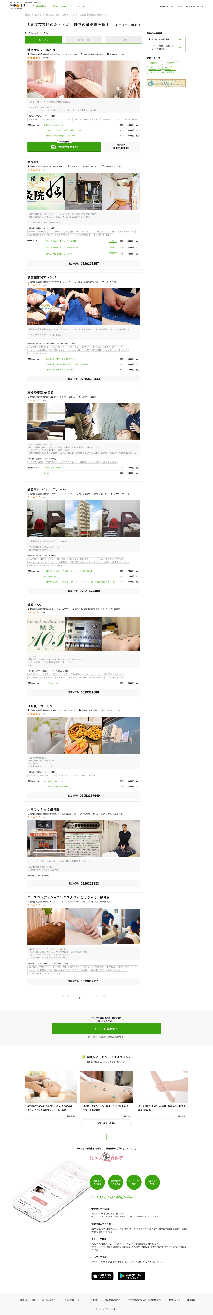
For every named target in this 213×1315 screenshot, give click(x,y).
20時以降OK (170, 63)
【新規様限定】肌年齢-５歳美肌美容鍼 (59, 359)
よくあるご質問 (49, 1300)
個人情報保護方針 (112, 1300)
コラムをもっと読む (106, 1123)
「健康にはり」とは (26, 1300)
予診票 (179, 6)
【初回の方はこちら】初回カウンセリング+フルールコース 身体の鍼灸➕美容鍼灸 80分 (79, 582)
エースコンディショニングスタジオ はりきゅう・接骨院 (68, 897)
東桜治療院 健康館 (40, 392)
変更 (180, 39)
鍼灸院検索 (41, 6)
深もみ (46, 473)
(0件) (44, 170)
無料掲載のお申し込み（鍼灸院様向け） (145, 1300)
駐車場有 (170, 72)
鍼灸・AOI (35, 604)
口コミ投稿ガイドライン (73, 1300)
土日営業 (153, 63)
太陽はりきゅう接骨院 (43, 809)
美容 (152, 67)
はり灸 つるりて (40, 706)
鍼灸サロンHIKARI (41, 49)
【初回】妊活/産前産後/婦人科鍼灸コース (60, 136)
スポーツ (165, 67)
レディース (154, 72)
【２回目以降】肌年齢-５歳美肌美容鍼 (59, 370)
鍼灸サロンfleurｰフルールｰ (47, 489)
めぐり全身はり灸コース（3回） (56, 786)
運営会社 (191, 1300)
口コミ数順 (123, 40)
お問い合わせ (174, 1300)
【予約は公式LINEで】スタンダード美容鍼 (61, 247)
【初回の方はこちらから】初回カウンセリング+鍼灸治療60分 (68, 571)
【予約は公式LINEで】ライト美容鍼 (58, 254)
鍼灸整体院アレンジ (41, 277)
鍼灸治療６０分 (50, 576)
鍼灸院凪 (33, 162)
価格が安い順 (83, 40)
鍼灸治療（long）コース (53, 125)
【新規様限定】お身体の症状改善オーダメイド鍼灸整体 (66, 364)
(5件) (47, 58)
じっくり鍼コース (51, 683)
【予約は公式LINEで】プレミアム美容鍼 (60, 241)
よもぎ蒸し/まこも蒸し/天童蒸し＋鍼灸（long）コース (65, 130)
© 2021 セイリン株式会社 (106, 1309)
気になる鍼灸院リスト (194, 6)
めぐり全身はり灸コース (53, 781)
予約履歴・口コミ (167, 6)
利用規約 (94, 1300)
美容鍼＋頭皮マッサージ (53, 468)
